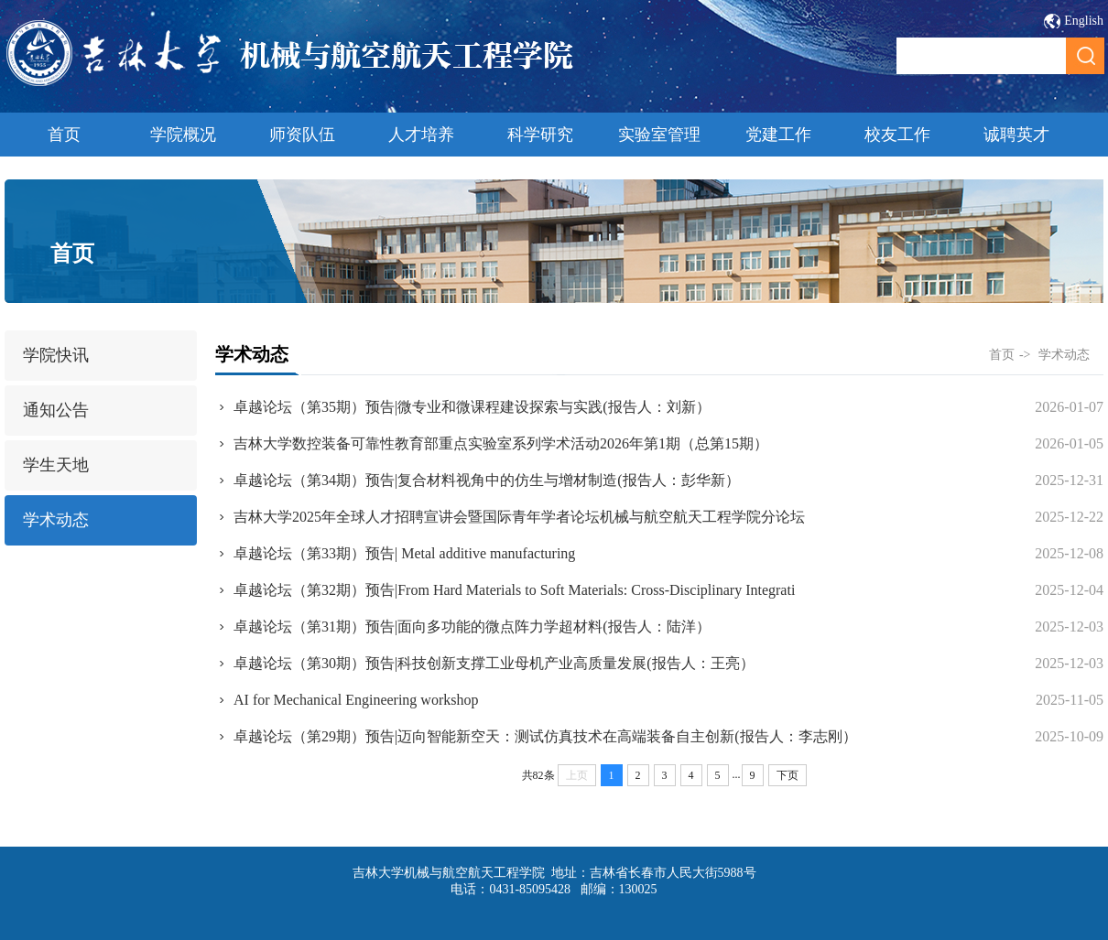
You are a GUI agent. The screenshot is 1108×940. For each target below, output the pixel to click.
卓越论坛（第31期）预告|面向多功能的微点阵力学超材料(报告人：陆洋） (472, 626)
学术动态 (56, 520)
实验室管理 (659, 134)
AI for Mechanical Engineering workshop (356, 700)
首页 (64, 134)
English (1083, 20)
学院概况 (183, 134)
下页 (787, 775)
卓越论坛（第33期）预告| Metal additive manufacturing (404, 553)
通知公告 (56, 410)
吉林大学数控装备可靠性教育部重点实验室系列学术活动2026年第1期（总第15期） (501, 443)
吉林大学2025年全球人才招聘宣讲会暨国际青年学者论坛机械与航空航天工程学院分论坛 (519, 516)
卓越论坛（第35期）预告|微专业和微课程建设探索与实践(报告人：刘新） (472, 407)
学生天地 (56, 465)
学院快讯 (56, 355)
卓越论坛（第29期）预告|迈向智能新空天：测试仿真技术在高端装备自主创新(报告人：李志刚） (545, 736)
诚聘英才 (1016, 134)
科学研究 (540, 134)
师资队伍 (302, 134)
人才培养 (421, 134)
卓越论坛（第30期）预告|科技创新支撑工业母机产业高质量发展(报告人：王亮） (494, 663)
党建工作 (778, 134)
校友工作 (897, 134)
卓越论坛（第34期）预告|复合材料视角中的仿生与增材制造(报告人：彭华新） (487, 480)
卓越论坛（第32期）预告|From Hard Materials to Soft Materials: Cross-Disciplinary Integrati (514, 590)
